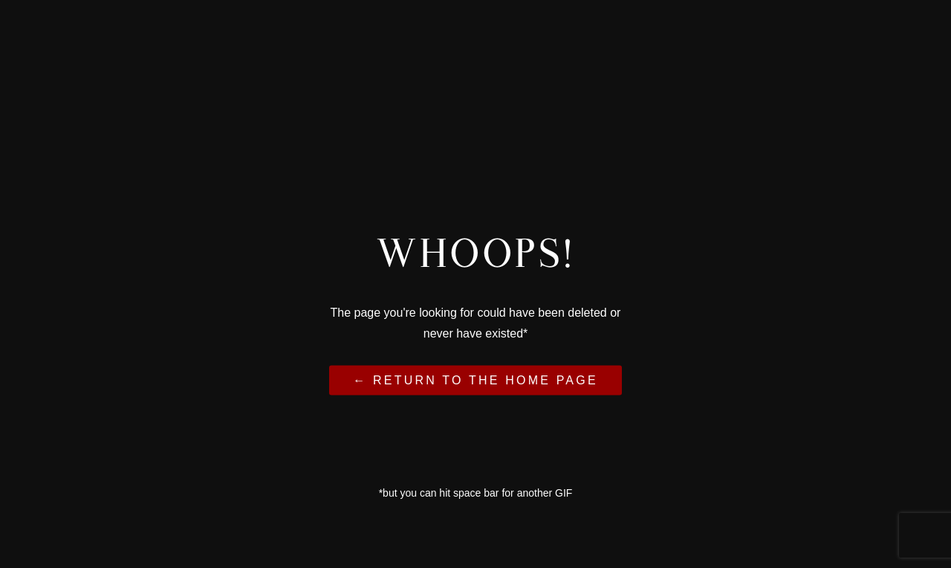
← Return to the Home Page (475, 379)
